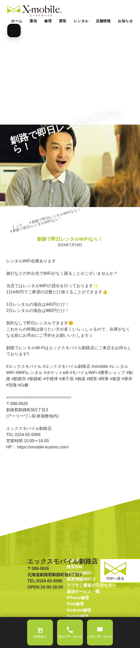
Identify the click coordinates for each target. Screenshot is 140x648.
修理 (48, 21)
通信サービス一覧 (83, 608)
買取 (62, 21)
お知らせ (125, 21)
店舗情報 (103, 21)
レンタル (81, 21)
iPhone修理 (78, 614)
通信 (33, 21)
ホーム (16, 21)
